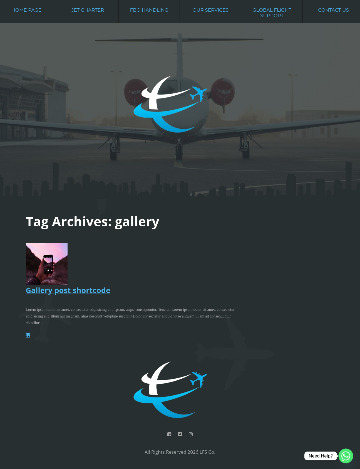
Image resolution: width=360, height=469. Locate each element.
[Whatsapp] (346, 456)
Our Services (211, 10)
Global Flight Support (272, 12)
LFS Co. (207, 452)
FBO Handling (149, 10)
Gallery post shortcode (68, 290)
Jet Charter (87, 10)
